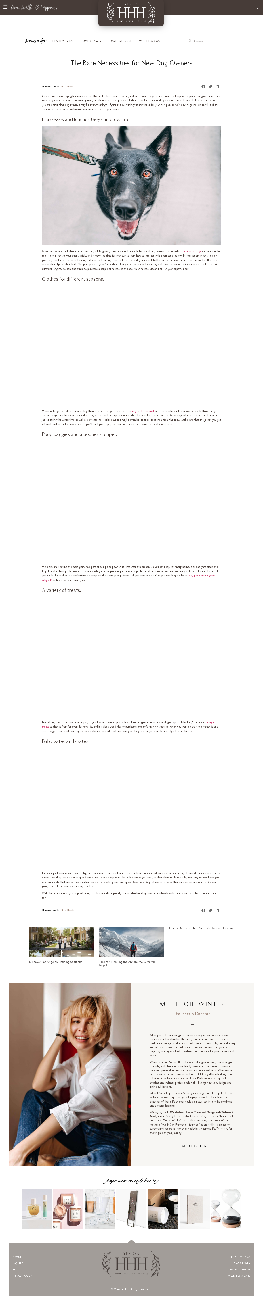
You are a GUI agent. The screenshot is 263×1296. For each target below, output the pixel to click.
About (17, 1257)
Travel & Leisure (120, 41)
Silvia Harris (67, 86)
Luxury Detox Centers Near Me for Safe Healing (201, 928)
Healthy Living (62, 41)
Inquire (18, 1263)
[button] (203, 86)
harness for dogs (191, 251)
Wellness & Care (151, 41)
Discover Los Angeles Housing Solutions (55, 962)
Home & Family (91, 41)
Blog (16, 1269)
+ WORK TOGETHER (192, 1146)
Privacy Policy (22, 1275)
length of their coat (143, 411)
